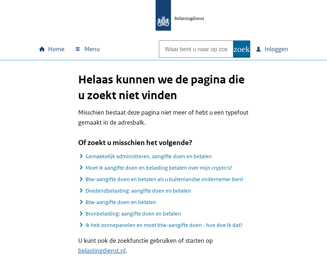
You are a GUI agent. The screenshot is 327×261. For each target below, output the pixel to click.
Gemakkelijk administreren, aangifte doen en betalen (148, 156)
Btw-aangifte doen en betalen (120, 202)
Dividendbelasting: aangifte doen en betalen (138, 190)
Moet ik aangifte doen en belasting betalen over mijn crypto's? (158, 167)
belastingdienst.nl (101, 251)
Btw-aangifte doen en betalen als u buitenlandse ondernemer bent (164, 179)
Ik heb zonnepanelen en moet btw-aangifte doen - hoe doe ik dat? (164, 225)
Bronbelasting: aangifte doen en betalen (133, 213)
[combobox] (188, 49)
